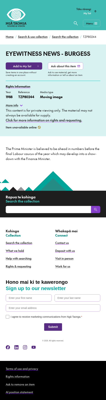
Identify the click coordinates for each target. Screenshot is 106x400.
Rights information (17, 376)
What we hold (15, 251)
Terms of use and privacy (22, 369)
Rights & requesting (18, 266)
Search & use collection (33, 37)
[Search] (95, 209)
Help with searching (18, 258)
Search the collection (65, 37)
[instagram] (25, 347)
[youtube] (33, 347)
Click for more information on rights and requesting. (44, 120)
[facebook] (8, 347)
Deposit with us (65, 251)
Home (10, 37)
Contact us (62, 243)
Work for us (62, 266)
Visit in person (64, 258)
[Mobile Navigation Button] (91, 23)
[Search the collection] (76, 23)
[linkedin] (16, 347)
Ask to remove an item (20, 384)
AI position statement (19, 392)
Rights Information (18, 86)
